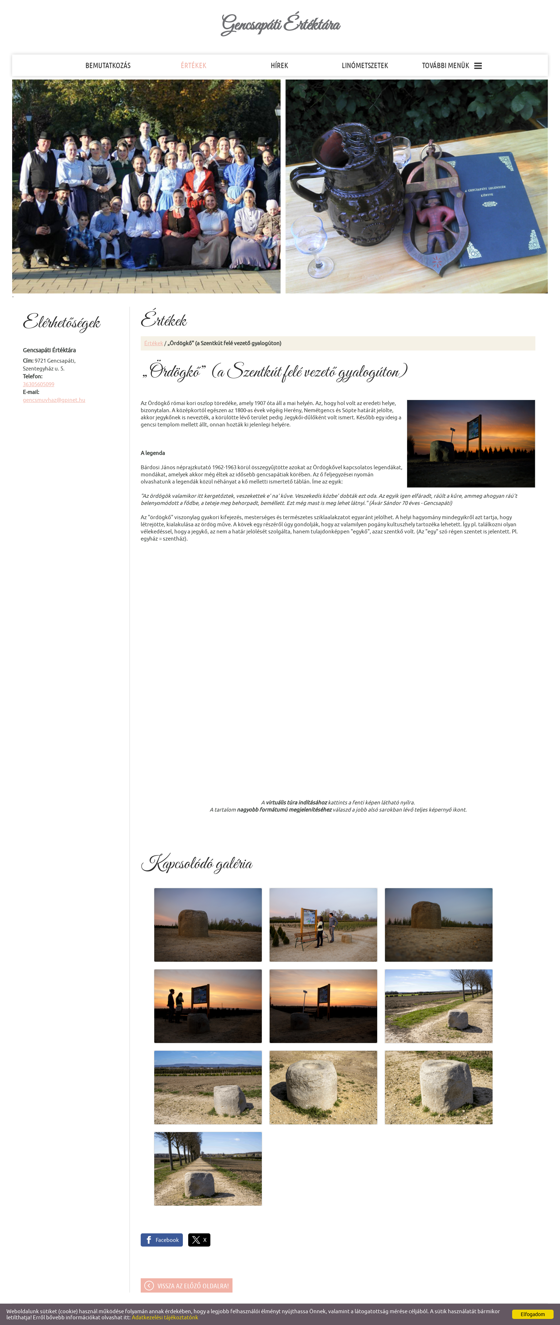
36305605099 (38, 384)
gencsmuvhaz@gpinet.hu (54, 400)
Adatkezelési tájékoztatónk (165, 1317)
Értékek (153, 343)
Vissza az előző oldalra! (193, 1286)
